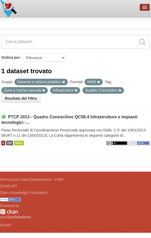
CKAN (9, 211)
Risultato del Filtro (21, 98)
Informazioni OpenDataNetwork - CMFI (32, 179)
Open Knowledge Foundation (24, 193)
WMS (19, 143)
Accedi (5, 225)
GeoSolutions (19, 217)
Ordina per (10, 57)
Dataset (9, 22)
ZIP (9, 143)
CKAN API (8, 186)
